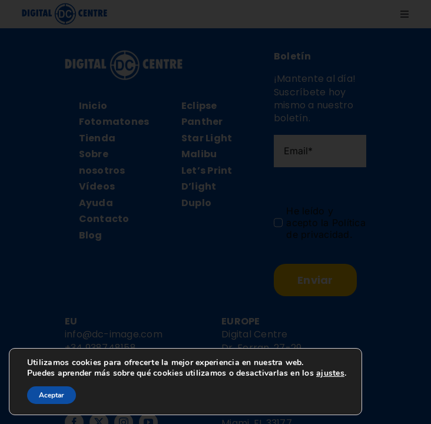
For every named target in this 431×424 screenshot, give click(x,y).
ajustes (330, 373)
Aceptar (51, 395)
